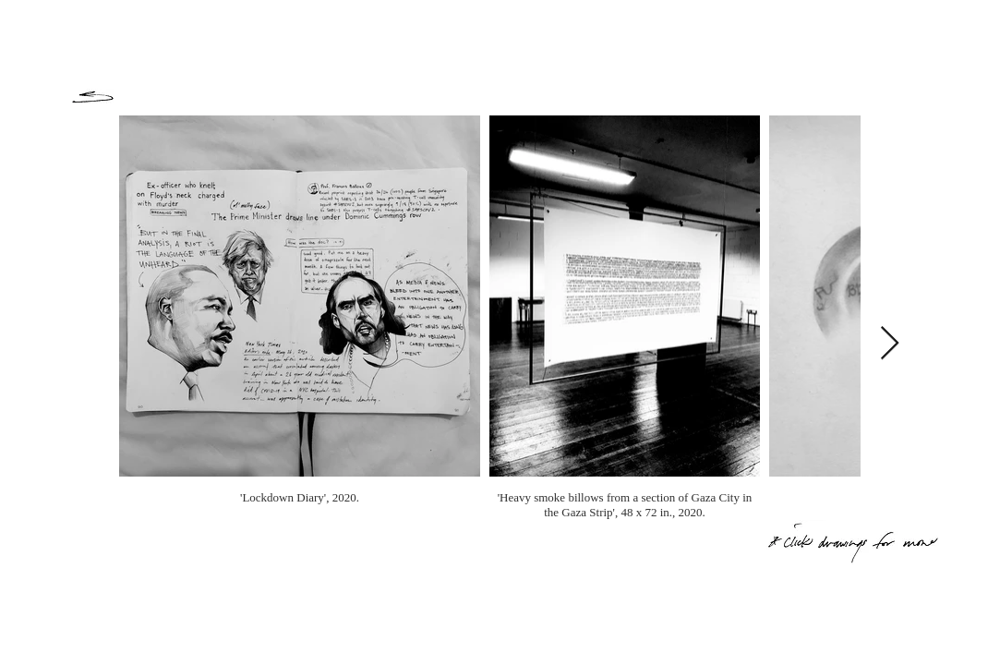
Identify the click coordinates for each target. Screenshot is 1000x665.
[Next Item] (889, 344)
